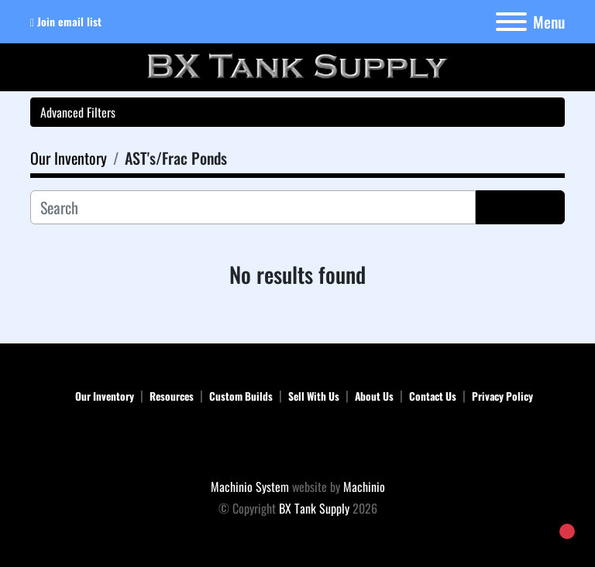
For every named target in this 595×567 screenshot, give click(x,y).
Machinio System (250, 486)
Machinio (364, 486)
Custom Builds (241, 396)
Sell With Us (313, 396)
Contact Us (432, 396)
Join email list (69, 21)
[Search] (253, 207)
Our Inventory (104, 396)
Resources (172, 396)
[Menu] (511, 21)
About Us (374, 396)
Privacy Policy (502, 396)
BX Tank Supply (314, 508)
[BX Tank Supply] (297, 443)
